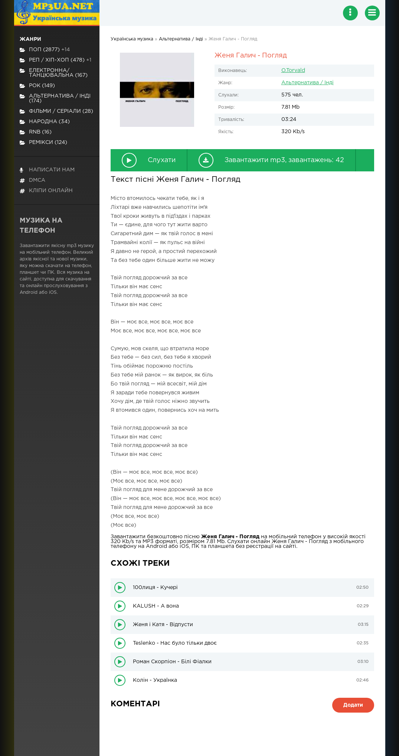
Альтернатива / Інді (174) (55, 98)
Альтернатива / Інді (307, 82)
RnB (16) (36, 132)
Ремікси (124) (43, 142)
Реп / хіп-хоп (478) (55, 60)
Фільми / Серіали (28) (56, 111)
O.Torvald (293, 70)
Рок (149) (37, 85)
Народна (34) (45, 121)
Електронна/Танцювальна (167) (54, 73)
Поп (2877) (45, 49)
